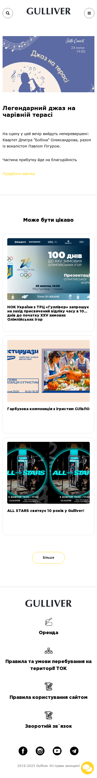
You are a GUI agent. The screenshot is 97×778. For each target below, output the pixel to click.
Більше (48, 557)
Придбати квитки (19, 173)
